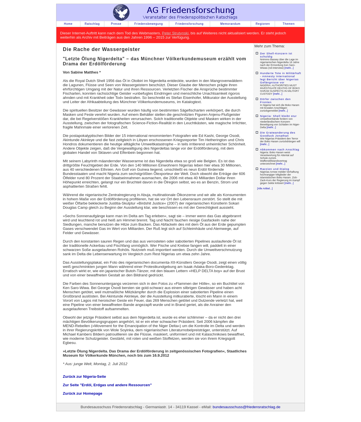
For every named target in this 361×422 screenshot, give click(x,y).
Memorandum (230, 23)
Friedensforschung (189, 23)
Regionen (263, 23)
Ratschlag (92, 23)
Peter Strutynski (175, 33)
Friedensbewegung (148, 23)
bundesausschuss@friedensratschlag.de (246, 407)
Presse (116, 23)
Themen (289, 23)
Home (68, 23)
